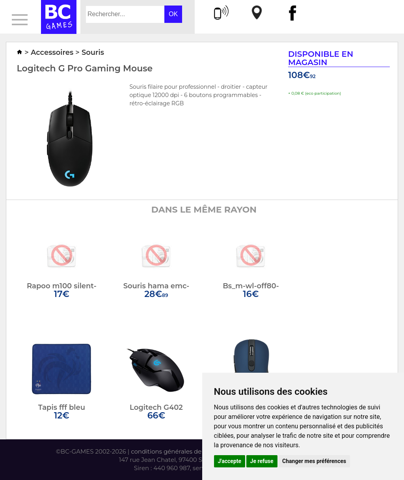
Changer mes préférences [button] (314, 461)
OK (173, 14)
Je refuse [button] (262, 461)
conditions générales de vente (175, 451)
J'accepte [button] (230, 461)
